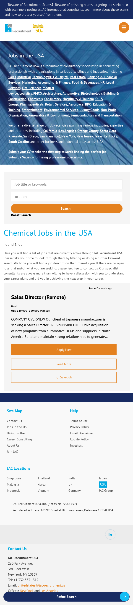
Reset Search (21, 215)
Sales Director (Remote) (38, 297)
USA (103, 484)
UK (70, 484)
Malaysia (13, 484)
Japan (103, 478)
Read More (64, 364)
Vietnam (43, 491)
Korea (42, 484)
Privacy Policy (79, 427)
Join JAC (12, 452)
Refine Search (66, 597)
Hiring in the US (18, 433)
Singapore (14, 478)
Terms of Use (79, 421)
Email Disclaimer (81, 433)
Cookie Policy (79, 439)
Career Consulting (19, 439)
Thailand (44, 478)
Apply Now (64, 350)
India (72, 478)
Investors (76, 445)
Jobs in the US (16, 427)
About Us (13, 445)
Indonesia (14, 491)
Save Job (66, 377)
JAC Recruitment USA (33, 28)
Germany (74, 491)
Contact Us (14, 421)
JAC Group (106, 491)
